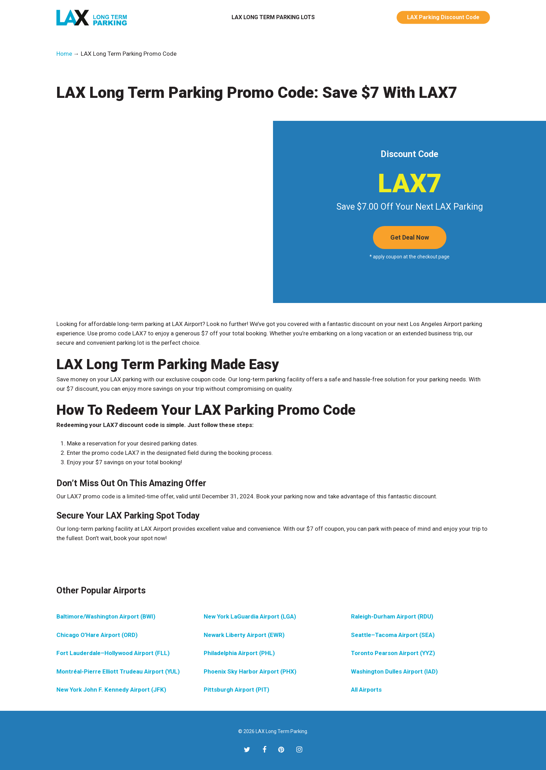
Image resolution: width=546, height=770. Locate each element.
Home (64, 53)
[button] (409, 237)
